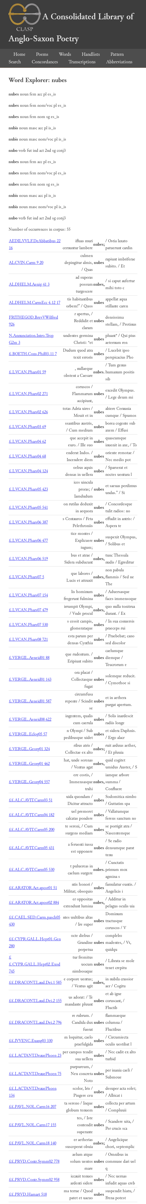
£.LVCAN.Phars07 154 (28, 595)
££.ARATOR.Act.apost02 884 (34, 903)
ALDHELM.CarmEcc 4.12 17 (34, 303)
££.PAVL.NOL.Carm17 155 (32, 1125)
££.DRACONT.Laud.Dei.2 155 (35, 1001)
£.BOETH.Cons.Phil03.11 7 (33, 354)
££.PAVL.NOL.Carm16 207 (32, 1107)
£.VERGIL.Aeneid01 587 (30, 701)
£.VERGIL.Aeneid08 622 (30, 719)
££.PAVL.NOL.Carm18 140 (32, 1143)
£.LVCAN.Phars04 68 (27, 456)
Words (65, 54)
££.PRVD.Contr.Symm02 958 (34, 1180)
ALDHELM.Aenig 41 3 (29, 284)
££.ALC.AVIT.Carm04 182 (31, 815)
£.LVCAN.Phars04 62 (27, 442)
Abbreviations (119, 61)
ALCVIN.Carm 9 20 (26, 263)
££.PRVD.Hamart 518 (28, 1194)
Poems (42, 54)
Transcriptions (82, 61)
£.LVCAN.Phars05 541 (28, 508)
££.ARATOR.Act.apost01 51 (33, 888)
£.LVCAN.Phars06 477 (28, 540)
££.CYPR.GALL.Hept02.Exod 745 (34, 964)
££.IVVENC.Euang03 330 (30, 1041)
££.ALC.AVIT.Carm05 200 (31, 830)
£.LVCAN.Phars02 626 (28, 412)
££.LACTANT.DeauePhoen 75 (35, 1074)
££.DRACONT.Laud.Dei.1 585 (35, 983)
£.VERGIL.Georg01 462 (29, 764)
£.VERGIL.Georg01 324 (29, 749)
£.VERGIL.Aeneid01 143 (30, 679)
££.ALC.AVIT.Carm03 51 (30, 800)
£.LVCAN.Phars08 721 (28, 639)
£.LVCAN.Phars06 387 (28, 522)
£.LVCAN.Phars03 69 (27, 427)
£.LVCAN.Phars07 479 (28, 610)
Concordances (45, 61)
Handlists (91, 54)
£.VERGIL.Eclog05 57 (28, 734)
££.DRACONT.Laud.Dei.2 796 (35, 1022)
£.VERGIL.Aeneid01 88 (29, 658)
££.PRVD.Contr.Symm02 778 (34, 1161)
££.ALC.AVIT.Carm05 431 (31, 848)
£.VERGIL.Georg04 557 (29, 782)
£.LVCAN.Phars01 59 (27, 372)
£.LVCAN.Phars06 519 (28, 559)
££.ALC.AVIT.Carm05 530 (31, 870)
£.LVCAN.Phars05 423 (28, 489)
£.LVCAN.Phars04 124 (28, 471)
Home (19, 54)
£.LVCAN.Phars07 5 (26, 577)
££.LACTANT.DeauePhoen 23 (35, 1055)
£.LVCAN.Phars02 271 (28, 394)
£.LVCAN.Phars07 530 (28, 625)
